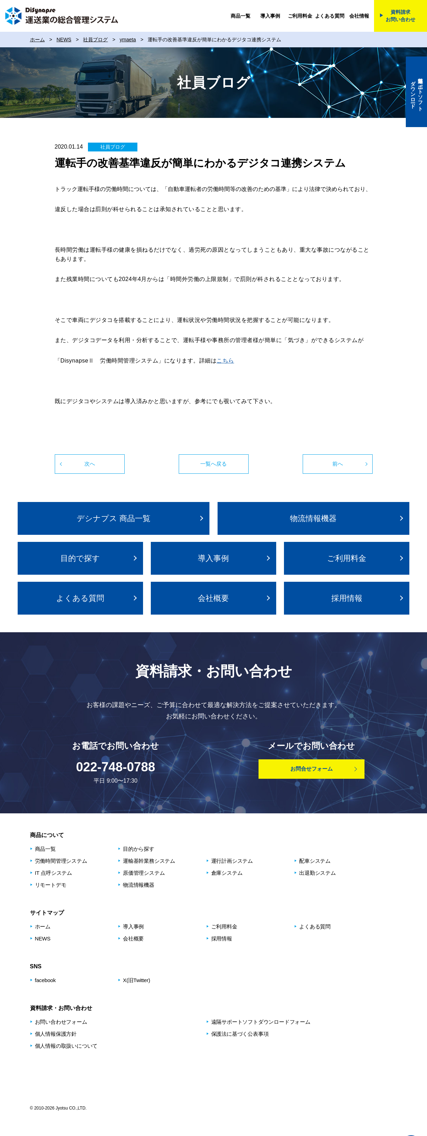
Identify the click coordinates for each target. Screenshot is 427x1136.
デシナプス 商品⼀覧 (113, 518)
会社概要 (213, 598)
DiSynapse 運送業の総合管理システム (61, 16)
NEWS (43, 938)
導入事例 (270, 16)
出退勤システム (317, 873)
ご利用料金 (300, 16)
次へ (89, 464)
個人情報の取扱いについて (66, 1046)
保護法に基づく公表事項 (240, 1034)
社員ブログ (112, 147)
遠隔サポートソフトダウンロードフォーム (260, 1022)
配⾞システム (315, 861)
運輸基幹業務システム (149, 861)
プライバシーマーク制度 (370, 1078)
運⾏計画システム (232, 861)
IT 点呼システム (53, 873)
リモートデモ (50, 885)
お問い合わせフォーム (61, 1022)
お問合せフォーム (311, 769)
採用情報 (346, 598)
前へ (337, 464)
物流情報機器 (313, 518)
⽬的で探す (80, 558)
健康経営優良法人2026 (303, 1078)
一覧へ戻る (213, 464)
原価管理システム (144, 873)
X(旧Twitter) (136, 980)
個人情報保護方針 (56, 1034)
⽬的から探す (138, 849)
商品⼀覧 (45, 849)
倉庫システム (227, 873)
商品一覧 (240, 16)
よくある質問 (329, 16)
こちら (225, 361)
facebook (45, 980)
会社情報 (359, 16)
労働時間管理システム (61, 861)
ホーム (43, 926)
